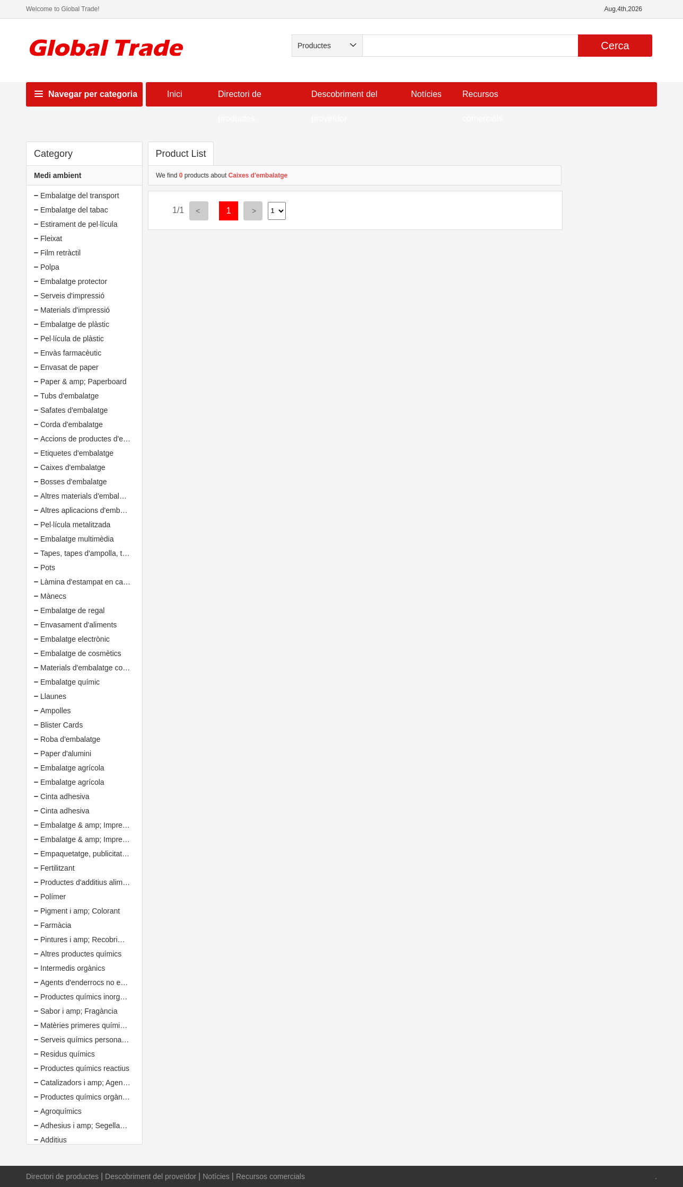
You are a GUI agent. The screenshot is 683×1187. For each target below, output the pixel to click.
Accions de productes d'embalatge (97, 439)
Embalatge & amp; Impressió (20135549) (108, 825)
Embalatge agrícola (72, 768)
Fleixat (51, 238)
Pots (47, 567)
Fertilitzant (57, 868)
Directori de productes (62, 1176)
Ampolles (55, 710)
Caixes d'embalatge (73, 467)
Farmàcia (55, 925)
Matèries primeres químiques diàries (100, 1025)
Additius (53, 1140)
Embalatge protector (73, 281)
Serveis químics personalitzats (90, 1039)
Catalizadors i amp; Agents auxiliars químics (113, 1082)
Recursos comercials (270, 1176)
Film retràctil (60, 253)
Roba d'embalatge (70, 739)
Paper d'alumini (65, 753)
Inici (174, 94)
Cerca (615, 45)
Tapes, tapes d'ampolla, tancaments (99, 553)
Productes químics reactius (84, 1068)
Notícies (426, 94)
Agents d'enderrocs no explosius (93, 982)
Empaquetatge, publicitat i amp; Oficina (105, 853)
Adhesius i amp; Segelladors (87, 1125)
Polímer (53, 896)
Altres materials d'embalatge (87, 496)
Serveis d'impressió (72, 295)
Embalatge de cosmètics (80, 653)
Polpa (49, 267)
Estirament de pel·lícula (79, 224)
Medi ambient (57, 175)
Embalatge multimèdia (77, 539)
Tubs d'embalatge (69, 396)
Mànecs (53, 596)
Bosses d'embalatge (73, 481)
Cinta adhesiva (65, 796)
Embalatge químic (70, 682)
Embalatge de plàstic (74, 324)
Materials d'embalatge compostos (95, 667)
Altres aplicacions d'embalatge (90, 510)
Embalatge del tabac (74, 210)
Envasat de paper (69, 367)
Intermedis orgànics (72, 968)
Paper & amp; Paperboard (83, 381)
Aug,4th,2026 (623, 9)
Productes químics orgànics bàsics (97, 1097)
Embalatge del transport (79, 195)
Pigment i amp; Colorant (80, 911)
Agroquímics (61, 1111)
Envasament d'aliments (78, 625)
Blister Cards (61, 725)
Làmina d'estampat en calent (87, 582)
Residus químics (67, 1054)
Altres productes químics (80, 954)
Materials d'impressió (75, 310)
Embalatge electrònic (75, 639)
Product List (180, 153)
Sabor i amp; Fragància (79, 1011)
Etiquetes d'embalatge (76, 453)
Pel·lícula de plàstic (72, 338)
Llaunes (53, 696)
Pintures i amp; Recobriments (89, 939)
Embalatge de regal (72, 610)
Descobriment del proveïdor (150, 1176)
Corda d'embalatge (71, 424)
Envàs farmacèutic (70, 353)
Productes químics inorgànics (88, 997)
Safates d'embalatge (74, 410)
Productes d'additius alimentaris (92, 882)
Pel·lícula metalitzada (75, 524)
